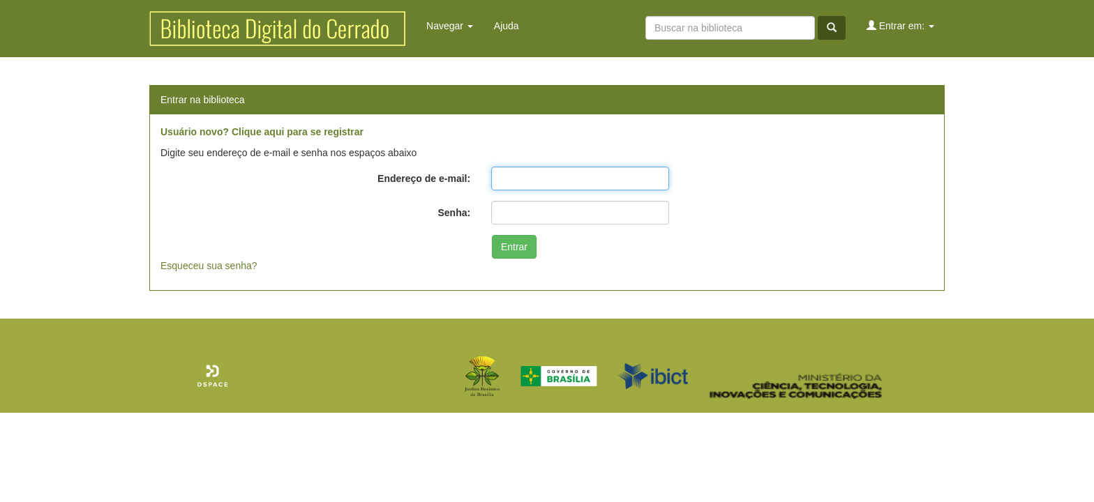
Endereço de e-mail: (423, 178)
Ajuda (506, 25)
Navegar (449, 25)
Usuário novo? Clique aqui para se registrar (262, 131)
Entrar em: (900, 25)
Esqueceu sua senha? (208, 265)
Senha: (453, 212)
